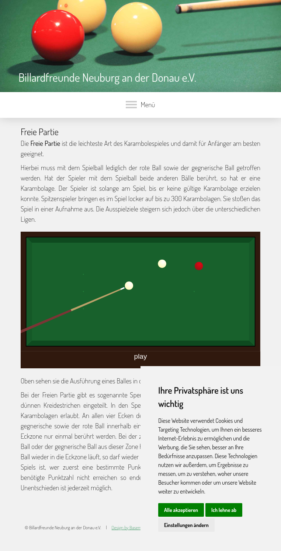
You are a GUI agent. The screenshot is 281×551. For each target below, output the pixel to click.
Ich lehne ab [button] (223, 510)
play (140, 356)
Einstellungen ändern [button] (186, 525)
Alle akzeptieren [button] (181, 510)
